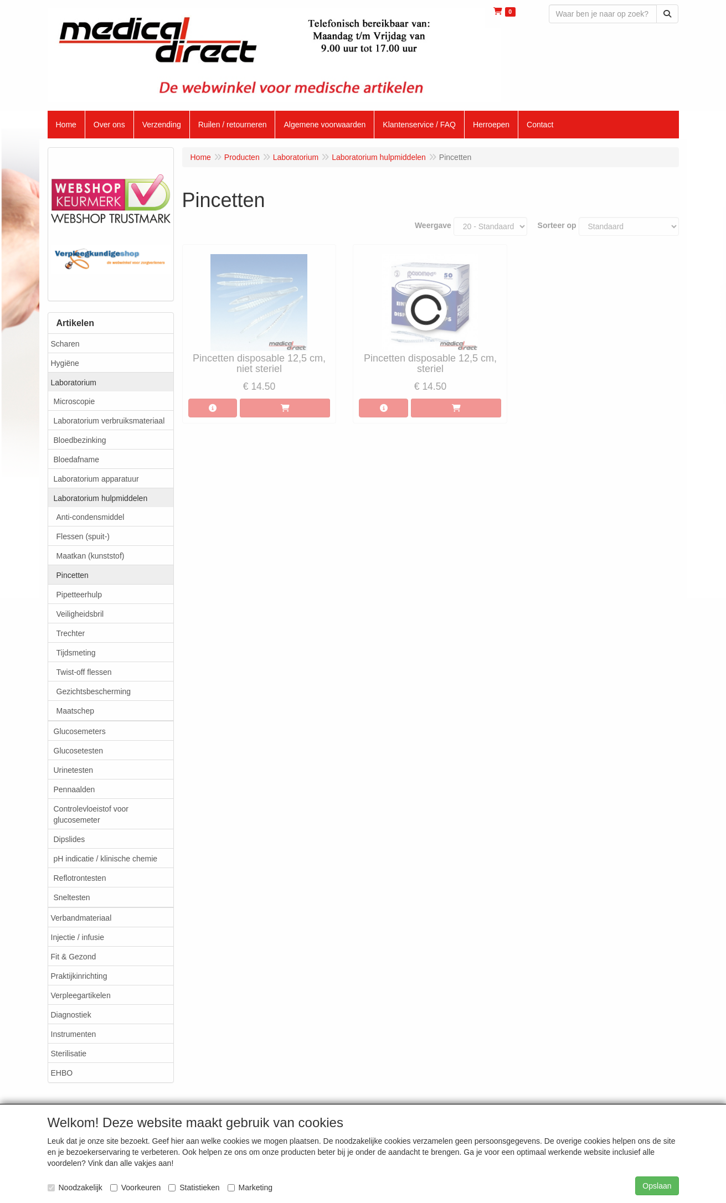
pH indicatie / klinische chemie (106, 858)
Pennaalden (74, 789)
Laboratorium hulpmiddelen (101, 498)
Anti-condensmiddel (90, 517)
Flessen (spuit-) (83, 536)
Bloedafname (77, 459)
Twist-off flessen (84, 672)
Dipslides (69, 839)
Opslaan (656, 1185)
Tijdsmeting (76, 652)
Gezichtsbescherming (93, 691)
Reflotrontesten (80, 878)
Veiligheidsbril (80, 614)
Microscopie (74, 401)
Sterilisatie (69, 1053)
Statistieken (193, 1187)
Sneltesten (72, 897)
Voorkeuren (135, 1187)
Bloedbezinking (80, 440)
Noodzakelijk (75, 1187)
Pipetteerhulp (79, 594)
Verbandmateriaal (81, 917)
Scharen (65, 343)
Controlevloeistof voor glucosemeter (91, 814)
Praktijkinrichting (79, 976)
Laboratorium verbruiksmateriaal (109, 420)
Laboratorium (74, 382)
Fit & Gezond (73, 956)
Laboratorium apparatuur (96, 478)
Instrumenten (73, 1034)
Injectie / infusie (78, 937)
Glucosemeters (80, 731)
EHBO (62, 1072)
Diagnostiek (71, 1014)
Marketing (250, 1187)
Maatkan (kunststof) (90, 555)
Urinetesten (74, 770)
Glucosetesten (79, 750)
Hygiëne (65, 363)
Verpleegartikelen (81, 995)
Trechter (70, 633)
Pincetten (72, 575)
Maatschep (75, 710)
